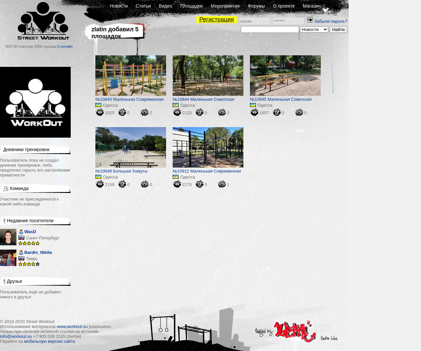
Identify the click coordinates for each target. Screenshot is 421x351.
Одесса (110, 105)
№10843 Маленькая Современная (129, 99)
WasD (27, 232)
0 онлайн (65, 46)
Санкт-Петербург (43, 237)
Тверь (31, 258)
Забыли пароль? (330, 21)
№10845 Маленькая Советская (280, 99)
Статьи (143, 6)
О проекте (284, 6)
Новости (119, 6)
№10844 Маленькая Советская (203, 99)
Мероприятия (225, 6)
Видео (165, 6)
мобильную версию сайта (49, 341)
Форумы (256, 6)
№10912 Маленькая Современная (207, 171)
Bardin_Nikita (35, 253)
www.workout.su (72, 326)
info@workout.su (16, 336)
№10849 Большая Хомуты (121, 171)
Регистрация (216, 19)
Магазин (312, 6)
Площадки (191, 6)
